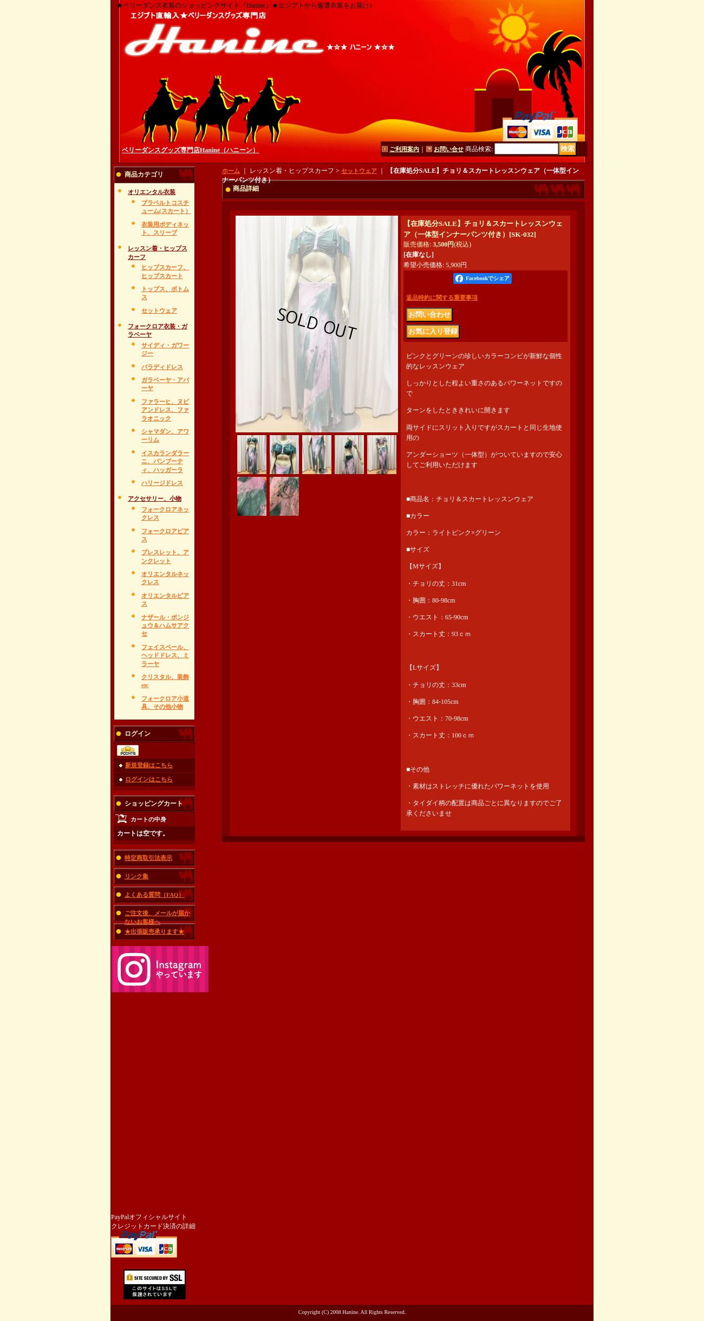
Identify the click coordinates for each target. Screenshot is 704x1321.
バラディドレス (162, 367)
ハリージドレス (162, 483)
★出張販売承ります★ (154, 931)
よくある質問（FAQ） (154, 894)
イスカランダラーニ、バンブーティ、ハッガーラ (165, 461)
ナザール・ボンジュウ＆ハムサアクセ (165, 625)
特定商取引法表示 (148, 857)
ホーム (231, 170)
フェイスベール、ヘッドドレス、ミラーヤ (165, 655)
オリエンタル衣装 (151, 192)
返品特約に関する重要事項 (442, 297)
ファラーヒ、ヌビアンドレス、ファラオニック (165, 410)
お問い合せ (449, 149)
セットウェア (159, 310)
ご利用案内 (404, 149)
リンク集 (136, 876)
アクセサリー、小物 (154, 498)
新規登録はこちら (149, 765)
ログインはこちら (149, 779)
